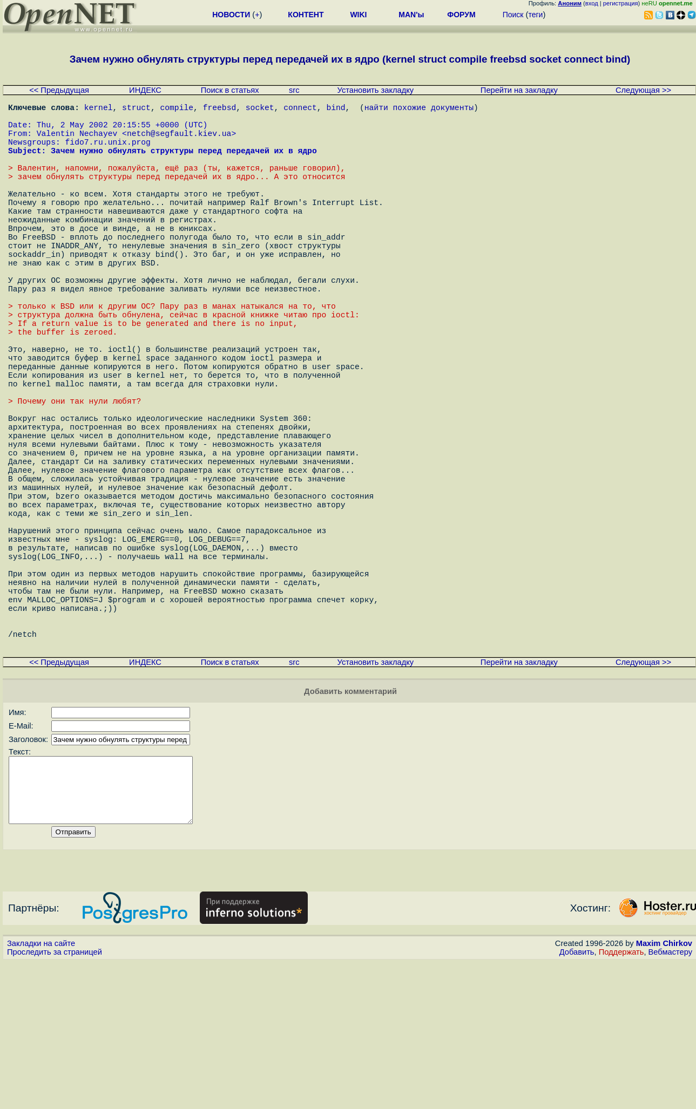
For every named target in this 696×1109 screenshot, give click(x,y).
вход (591, 3)
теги (535, 14)
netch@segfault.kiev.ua (179, 141)
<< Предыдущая (59, 90)
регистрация (620, 3)
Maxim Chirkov (664, 1090)
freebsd (219, 109)
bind (335, 109)
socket (260, 109)
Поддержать (621, 1098)
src (294, 90)
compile (176, 109)
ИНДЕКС (145, 90)
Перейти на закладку (519, 90)
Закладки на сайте (41, 1090)
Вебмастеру (670, 1098)
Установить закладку (375, 90)
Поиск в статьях (230, 90)
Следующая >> (643, 90)
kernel (98, 109)
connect (300, 109)
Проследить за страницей (54, 1098)
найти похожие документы (419, 109)
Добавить (576, 1098)
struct (136, 109)
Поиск (513, 14)
